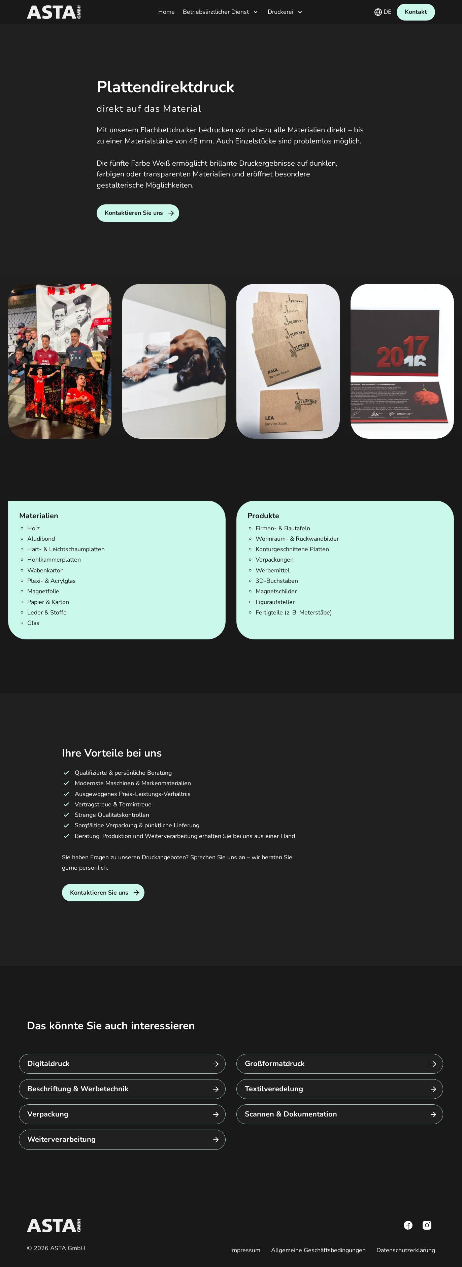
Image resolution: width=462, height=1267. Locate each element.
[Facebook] (408, 1225)
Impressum (245, 1250)
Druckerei (280, 12)
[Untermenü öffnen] (255, 12)
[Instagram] (427, 1225)
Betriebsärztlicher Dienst (216, 12)
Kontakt (416, 12)
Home (166, 12)
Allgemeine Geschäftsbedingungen (318, 1250)
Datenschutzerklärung (405, 1250)
